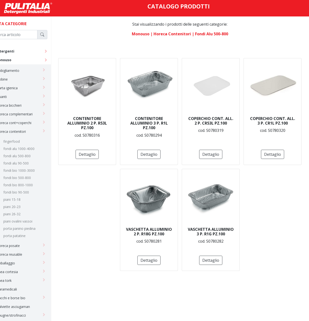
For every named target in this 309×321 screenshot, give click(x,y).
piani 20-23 (22, 206)
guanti (13, 96)
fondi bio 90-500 (27, 192)
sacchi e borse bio (22, 298)
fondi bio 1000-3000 (30, 170)
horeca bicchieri (20, 105)
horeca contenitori (22, 131)
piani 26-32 (22, 214)
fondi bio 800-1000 (29, 185)
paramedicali (18, 289)
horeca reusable (20, 254)
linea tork (15, 280)
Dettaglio (123, 154)
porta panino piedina (30, 228)
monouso (14, 60)
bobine (13, 79)
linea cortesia (18, 271)
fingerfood (22, 141)
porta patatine (25, 235)
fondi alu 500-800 (28, 156)
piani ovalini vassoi (28, 221)
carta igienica (18, 88)
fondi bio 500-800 (28, 177)
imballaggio (17, 263)
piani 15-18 (22, 199)
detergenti (15, 51)
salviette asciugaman (24, 306)
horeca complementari (25, 114)
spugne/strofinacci (22, 315)
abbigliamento (19, 70)
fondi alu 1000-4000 (29, 148)
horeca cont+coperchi (25, 122)
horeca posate (19, 245)
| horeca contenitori (176, 34)
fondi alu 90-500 (27, 163)
